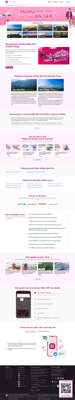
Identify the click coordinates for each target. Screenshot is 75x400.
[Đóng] (72, 380)
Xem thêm (37, 128)
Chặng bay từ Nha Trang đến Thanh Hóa (56, 185)
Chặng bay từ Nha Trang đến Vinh (55, 183)
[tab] (37, 23)
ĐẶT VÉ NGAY (9, 67)
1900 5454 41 (36, 382)
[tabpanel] (37, 31)
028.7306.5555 (40, 386)
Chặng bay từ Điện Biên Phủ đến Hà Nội (13, 171)
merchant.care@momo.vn (59, 370)
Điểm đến (56, 1)
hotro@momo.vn (37, 384)
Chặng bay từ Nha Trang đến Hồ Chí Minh (14, 183)
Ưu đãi (67, 1)
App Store (55, 381)
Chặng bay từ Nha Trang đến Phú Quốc (13, 187)
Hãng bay (62, 1)
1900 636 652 (60, 369)
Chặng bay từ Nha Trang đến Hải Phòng (35, 185)
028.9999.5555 (46, 386)
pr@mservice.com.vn (58, 375)
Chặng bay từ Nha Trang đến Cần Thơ (34, 187)
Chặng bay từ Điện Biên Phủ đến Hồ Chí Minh (36, 171)
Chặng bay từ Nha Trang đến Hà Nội (34, 183)
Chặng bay (50, 1)
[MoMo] (6, 5)
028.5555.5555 (34, 387)
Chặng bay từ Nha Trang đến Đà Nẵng (13, 185)
